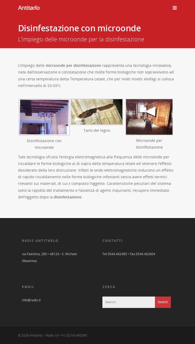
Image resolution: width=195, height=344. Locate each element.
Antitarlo (29, 7)
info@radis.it (31, 300)
